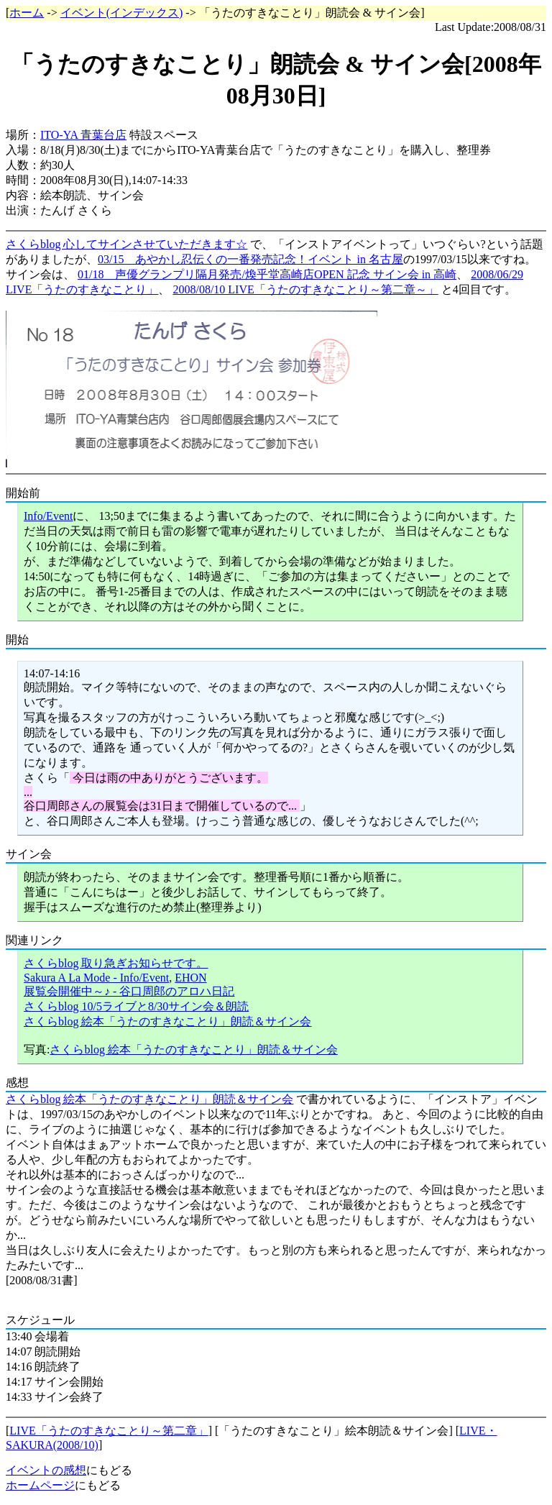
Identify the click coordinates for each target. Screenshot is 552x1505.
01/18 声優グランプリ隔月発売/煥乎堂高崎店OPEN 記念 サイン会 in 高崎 (267, 274)
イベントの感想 (46, 1470)
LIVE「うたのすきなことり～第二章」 (108, 1430)
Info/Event (48, 516)
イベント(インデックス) (121, 12)
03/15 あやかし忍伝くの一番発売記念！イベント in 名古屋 (250, 259)
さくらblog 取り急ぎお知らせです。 (116, 963)
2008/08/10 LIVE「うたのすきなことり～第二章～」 (305, 289)
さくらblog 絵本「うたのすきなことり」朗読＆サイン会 (167, 1021)
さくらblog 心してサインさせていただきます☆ (126, 244)
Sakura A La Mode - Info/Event (96, 977)
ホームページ (40, 1485)
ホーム (26, 12)
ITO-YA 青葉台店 (83, 135)
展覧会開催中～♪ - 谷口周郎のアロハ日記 (129, 991)
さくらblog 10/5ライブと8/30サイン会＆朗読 (136, 1006)
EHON (190, 977)
